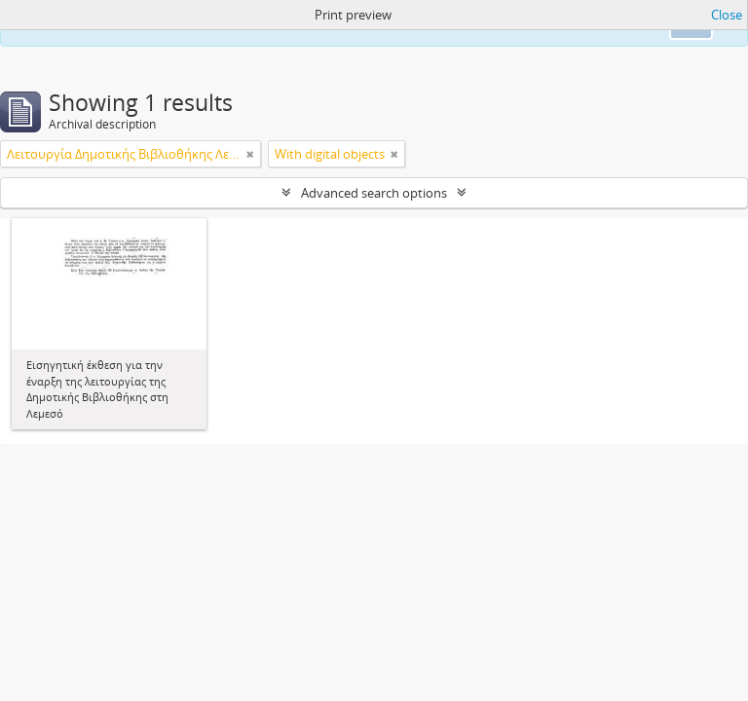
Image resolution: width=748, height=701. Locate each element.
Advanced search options (374, 193)
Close (726, 14)
